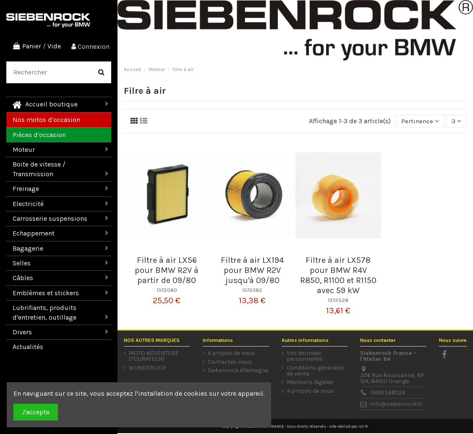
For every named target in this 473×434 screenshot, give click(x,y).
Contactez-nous (230, 363)
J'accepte (36, 412)
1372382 (252, 291)
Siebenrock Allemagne (238, 371)
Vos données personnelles (305, 357)
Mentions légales (310, 383)
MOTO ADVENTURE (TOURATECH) (154, 357)
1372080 (167, 291)
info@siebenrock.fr (396, 404)
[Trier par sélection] (419, 121)
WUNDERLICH (147, 369)
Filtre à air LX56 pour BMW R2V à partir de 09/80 (167, 271)
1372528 (338, 301)
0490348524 (387, 393)
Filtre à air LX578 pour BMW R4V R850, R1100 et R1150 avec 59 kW (338, 276)
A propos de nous (231, 354)
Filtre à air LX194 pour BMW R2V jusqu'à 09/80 (252, 271)
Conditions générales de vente (316, 372)
